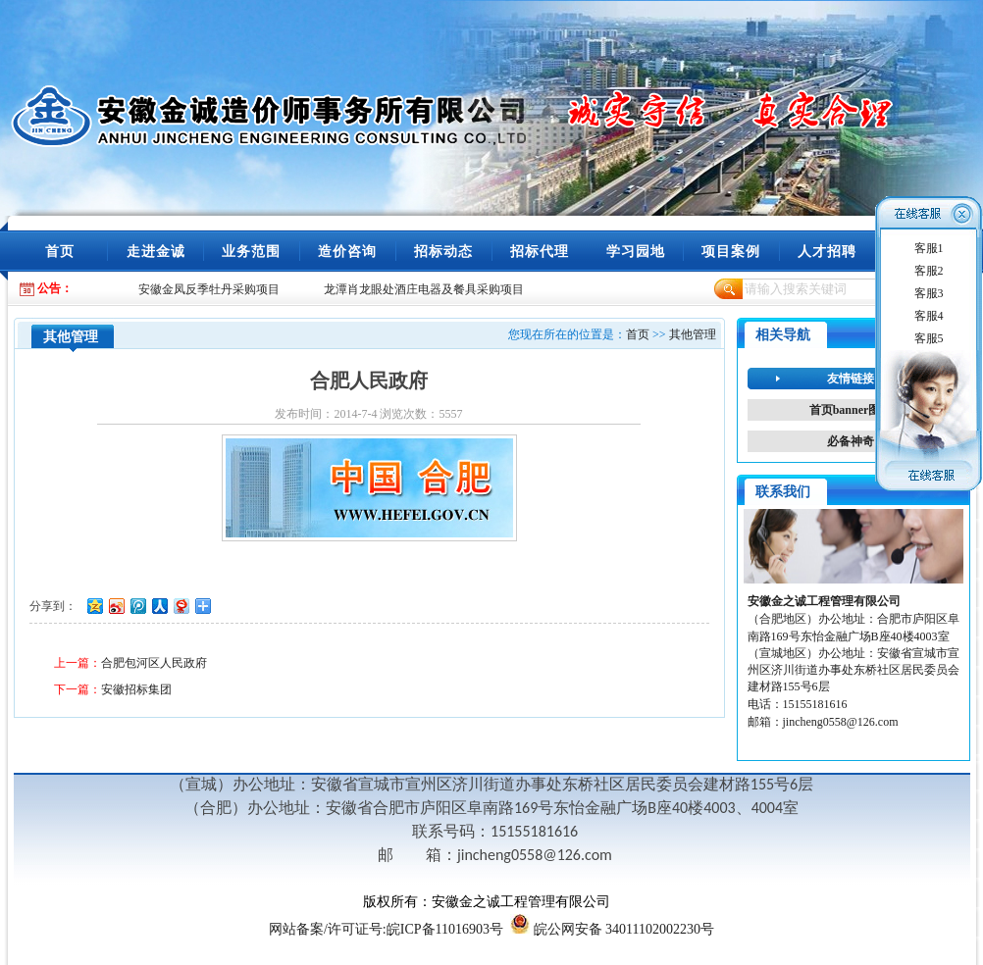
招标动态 (443, 251)
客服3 (929, 293)
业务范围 (251, 251)
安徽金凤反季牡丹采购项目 (209, 289)
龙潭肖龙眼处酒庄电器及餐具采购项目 (424, 289)
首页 (60, 251)
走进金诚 (156, 251)
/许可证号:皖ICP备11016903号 (386, 929)
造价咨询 (347, 251)
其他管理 (692, 334)
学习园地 (635, 251)
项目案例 (730, 251)
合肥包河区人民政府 (154, 663)
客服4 (929, 316)
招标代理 (539, 251)
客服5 (929, 338)
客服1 (929, 248)
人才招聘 (827, 251)
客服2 (929, 271)
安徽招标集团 (136, 689)
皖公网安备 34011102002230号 (624, 929)
